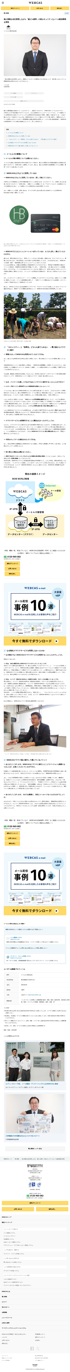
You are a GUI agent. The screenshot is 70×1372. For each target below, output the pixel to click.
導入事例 (17, 1159)
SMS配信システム (9, 1239)
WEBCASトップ (8, 1159)
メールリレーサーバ (9, 1236)
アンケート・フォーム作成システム (14, 1253)
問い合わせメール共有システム (13, 1262)
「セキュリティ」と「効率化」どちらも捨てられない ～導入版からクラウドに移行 (32, 139)
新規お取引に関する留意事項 (41, 1358)
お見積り (37, 1340)
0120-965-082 (14, 556)
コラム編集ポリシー (39, 1360)
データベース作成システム (11, 1270)
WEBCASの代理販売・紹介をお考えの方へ (14, 1334)
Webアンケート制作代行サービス (13, 1282)
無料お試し (59, 8)
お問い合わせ (39, 8)
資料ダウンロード (15, 8)
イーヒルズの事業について (15, 132)
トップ (66, 13)
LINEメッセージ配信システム (12, 1242)
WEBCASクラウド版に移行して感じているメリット (23, 146)
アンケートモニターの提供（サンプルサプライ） (18, 1285)
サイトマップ (5, 1355)
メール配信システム (9, 1233)
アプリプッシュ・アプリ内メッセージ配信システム (18, 1245)
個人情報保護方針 (39, 1355)
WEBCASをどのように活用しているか (19, 136)
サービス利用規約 (6, 1360)
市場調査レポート (40, 1334)
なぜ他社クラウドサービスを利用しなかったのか (22, 142)
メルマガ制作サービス (10, 1279)
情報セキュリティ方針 (7, 1358)
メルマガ (4, 1337)
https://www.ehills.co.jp (34, 995)
